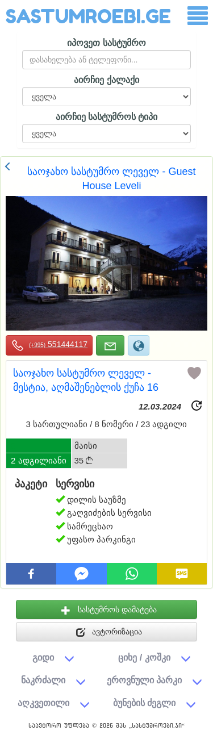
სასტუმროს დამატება (109, 610)
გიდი (43, 657)
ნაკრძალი (43, 680)
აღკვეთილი (43, 703)
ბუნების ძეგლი (144, 703)
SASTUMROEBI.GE (88, 16)
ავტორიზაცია (109, 632)
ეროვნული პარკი (144, 680)
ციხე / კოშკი (144, 657)
